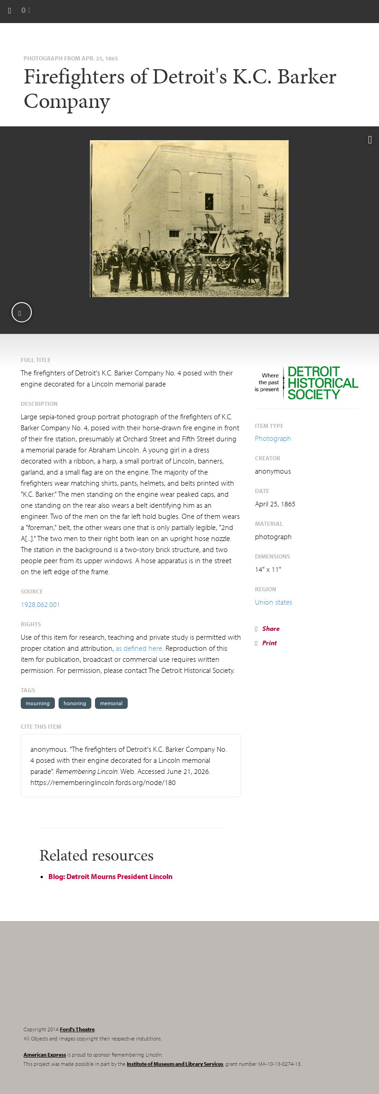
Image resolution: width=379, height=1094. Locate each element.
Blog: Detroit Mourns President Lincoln (110, 876)
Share (267, 628)
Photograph (273, 438)
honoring (75, 703)
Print (266, 642)
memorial (111, 703)
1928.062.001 (40, 604)
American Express (45, 1054)
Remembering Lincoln (81, 981)
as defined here (139, 648)
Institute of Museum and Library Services (175, 1063)
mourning (38, 703)
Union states (273, 601)
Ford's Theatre (77, 1029)
